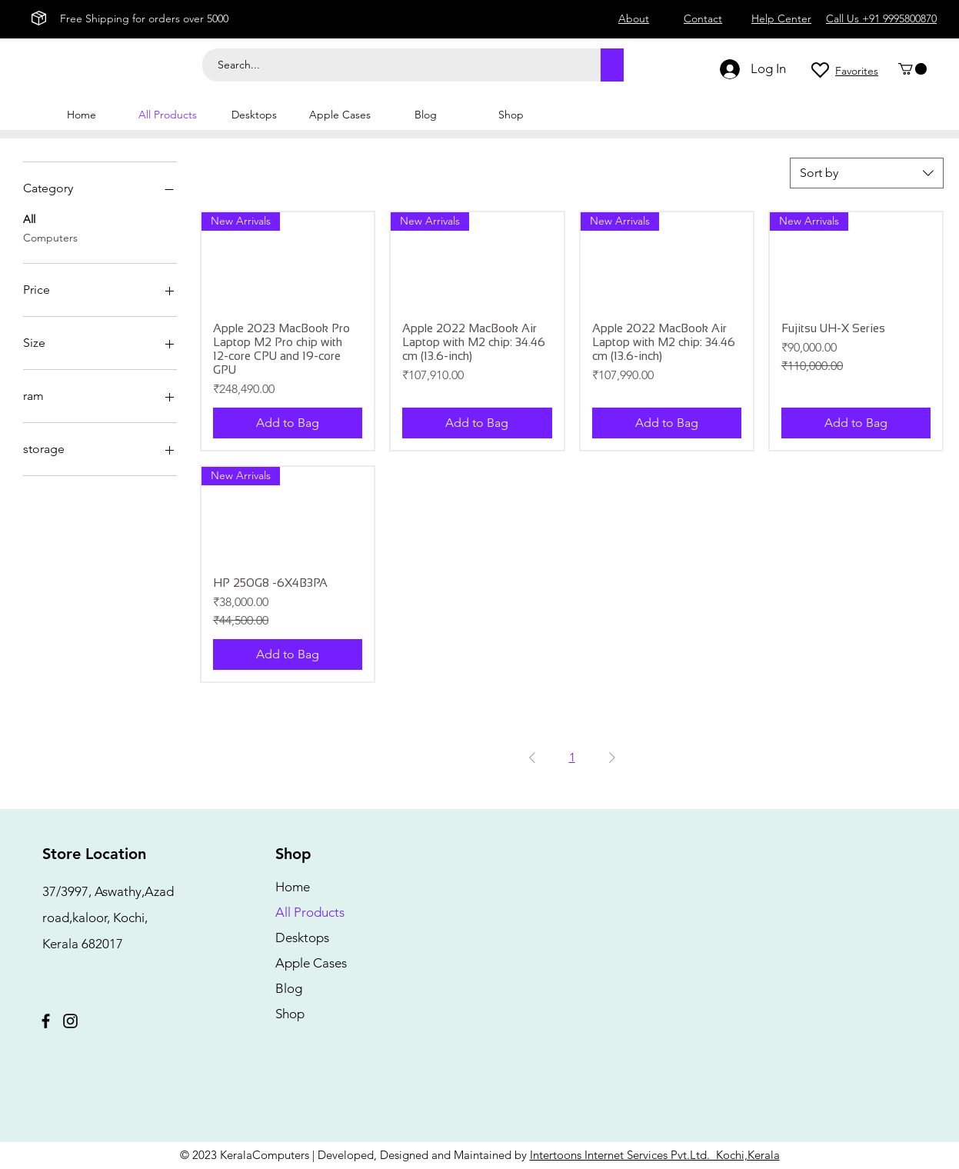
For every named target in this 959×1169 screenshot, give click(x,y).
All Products (310, 912)
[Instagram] (70, 1021)
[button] (912, 69)
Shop (290, 1013)
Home (292, 886)
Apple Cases (311, 963)
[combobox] (867, 173)
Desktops (302, 937)
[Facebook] (45, 1021)
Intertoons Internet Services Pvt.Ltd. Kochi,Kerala (655, 1154)
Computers (50, 237)
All (29, 218)
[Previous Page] (532, 757)
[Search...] (393, 65)
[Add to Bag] (287, 423)
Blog (288, 988)
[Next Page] (612, 757)
